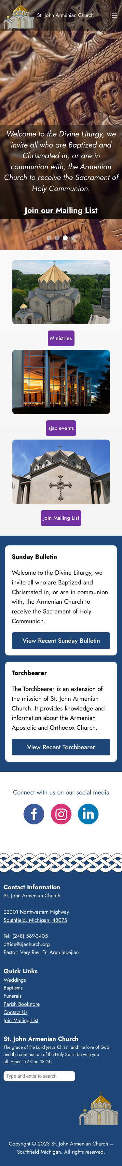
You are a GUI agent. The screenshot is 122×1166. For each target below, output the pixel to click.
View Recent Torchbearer (61, 747)
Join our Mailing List (61, 210)
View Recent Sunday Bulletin (61, 640)
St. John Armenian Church (65, 15)
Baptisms (13, 987)
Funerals (12, 996)
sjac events (61, 428)
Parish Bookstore (22, 1004)
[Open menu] (114, 15)
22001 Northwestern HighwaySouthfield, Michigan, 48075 (36, 916)
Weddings (15, 980)
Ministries (61, 338)
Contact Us (15, 1012)
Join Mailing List (61, 518)
